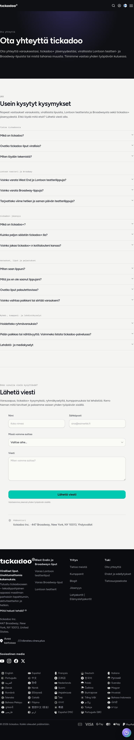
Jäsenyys (75, 588)
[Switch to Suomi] (67, 688)
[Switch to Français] (67, 673)
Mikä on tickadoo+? (67, 224)
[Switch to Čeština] (93, 688)
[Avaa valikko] (131, 5)
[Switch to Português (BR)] (93, 712)
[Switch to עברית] (120, 707)
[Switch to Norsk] (40, 688)
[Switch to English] (14, 673)
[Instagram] (9, 661)
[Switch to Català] (40, 697)
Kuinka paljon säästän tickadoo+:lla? (67, 235)
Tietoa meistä (78, 567)
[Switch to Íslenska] (14, 697)
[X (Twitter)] (23, 661)
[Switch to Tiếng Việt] (93, 697)
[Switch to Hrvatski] (120, 692)
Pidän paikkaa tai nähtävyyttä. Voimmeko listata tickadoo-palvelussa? (67, 334)
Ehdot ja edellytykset (118, 574)
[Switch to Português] (14, 678)
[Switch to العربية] (14, 683)
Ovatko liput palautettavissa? (67, 290)
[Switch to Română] (14, 692)
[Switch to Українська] (67, 692)
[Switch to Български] (93, 692)
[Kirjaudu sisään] (119, 5)
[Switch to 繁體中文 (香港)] (40, 707)
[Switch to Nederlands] (67, 683)
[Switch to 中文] (40, 678)
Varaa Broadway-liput (49, 582)
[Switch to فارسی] (14, 712)
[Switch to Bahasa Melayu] (14, 702)
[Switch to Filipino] (40, 702)
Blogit (73, 581)
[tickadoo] (17, 561)
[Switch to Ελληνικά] (40, 692)
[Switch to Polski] (93, 683)
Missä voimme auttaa (20, 434)
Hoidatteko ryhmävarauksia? (67, 324)
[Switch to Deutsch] (93, 673)
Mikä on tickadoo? (67, 135)
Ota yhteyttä (113, 567)
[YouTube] (2, 661)
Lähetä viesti (67, 495)
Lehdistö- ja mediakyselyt (67, 345)
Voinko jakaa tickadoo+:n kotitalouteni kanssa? (67, 245)
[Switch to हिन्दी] (40, 683)
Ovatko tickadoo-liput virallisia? (67, 146)
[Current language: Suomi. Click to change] (125, 5)
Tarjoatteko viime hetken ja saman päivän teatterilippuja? (67, 201)
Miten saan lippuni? (67, 269)
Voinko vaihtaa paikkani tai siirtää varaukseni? (67, 300)
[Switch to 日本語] (67, 678)
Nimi (11, 415)
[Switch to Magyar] (120, 688)
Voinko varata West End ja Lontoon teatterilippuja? (67, 180)
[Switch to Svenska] (120, 683)
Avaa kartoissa (8, 640)
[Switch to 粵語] (67, 707)
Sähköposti (75, 415)
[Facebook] (16, 661)
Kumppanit (77, 574)
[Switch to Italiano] (120, 673)
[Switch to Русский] (120, 678)
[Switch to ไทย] (67, 697)
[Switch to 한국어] (93, 678)
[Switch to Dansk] (14, 688)
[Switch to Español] (40, 673)
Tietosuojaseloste (116, 581)
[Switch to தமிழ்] (93, 702)
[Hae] (113, 5)
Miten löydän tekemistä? (67, 156)
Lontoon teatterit (46, 589)
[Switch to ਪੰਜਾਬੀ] (120, 702)
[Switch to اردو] (40, 712)
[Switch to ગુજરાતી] (14, 707)
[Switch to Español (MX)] (67, 712)
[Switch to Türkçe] (93, 707)
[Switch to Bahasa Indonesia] (120, 697)
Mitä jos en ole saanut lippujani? (67, 279)
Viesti (11, 453)
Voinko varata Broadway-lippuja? (67, 190)
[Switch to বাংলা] (67, 702)
